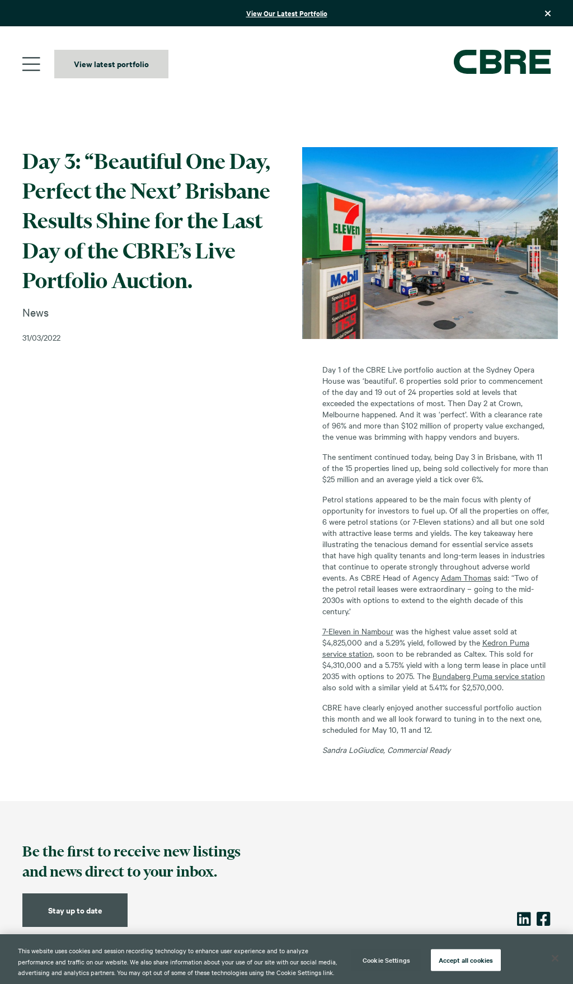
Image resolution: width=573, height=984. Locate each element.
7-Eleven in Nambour (357, 631)
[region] (286, 959)
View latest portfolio (111, 63)
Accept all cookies (466, 959)
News (35, 312)
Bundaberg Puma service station (489, 675)
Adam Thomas (466, 577)
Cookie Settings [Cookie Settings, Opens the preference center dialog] (386, 959)
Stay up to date (75, 910)
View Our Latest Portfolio (286, 13)
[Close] (555, 958)
